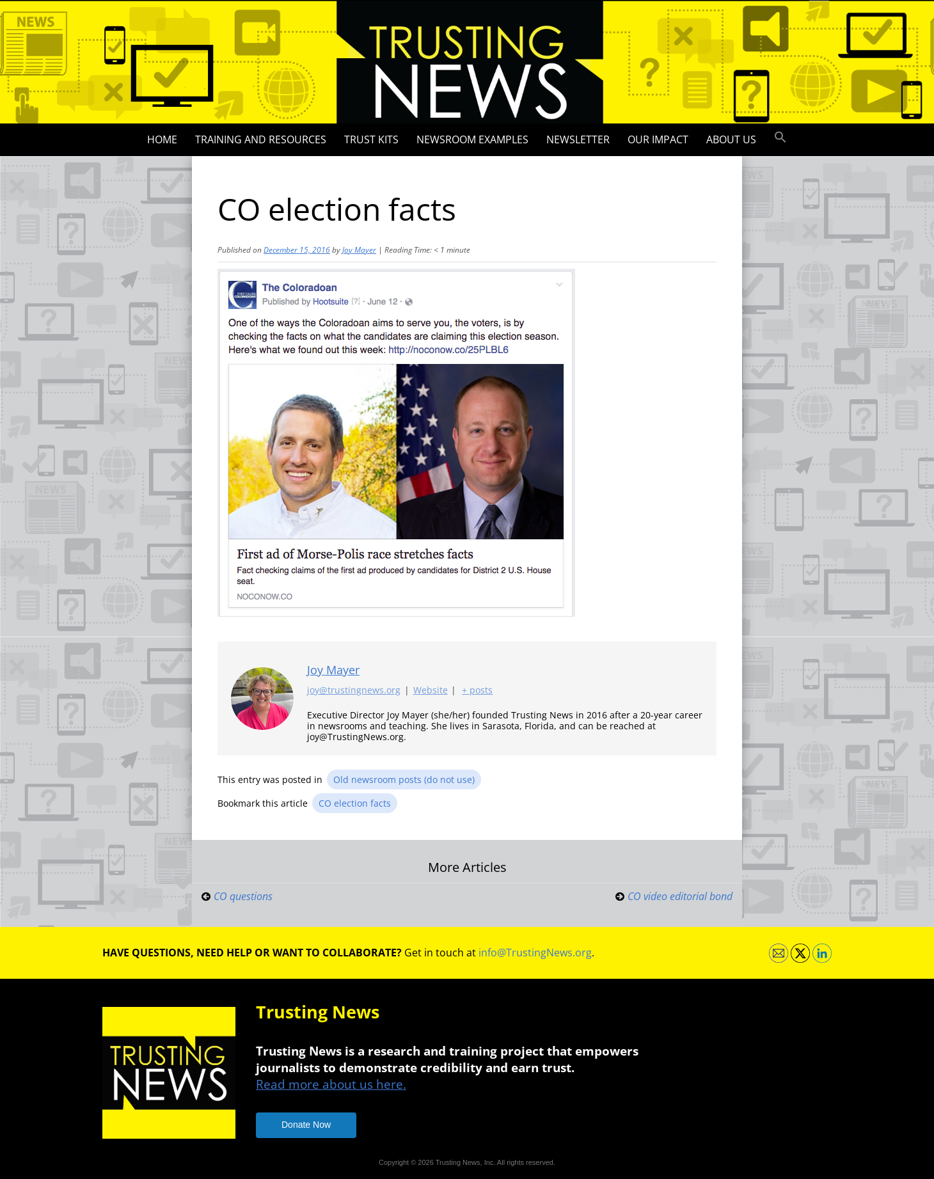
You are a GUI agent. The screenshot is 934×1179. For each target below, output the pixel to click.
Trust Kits (371, 139)
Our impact (658, 139)
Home (162, 139)
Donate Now (306, 1125)
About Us (731, 139)
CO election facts (355, 803)
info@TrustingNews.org (535, 953)
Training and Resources (260, 139)
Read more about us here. (331, 1084)
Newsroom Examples (472, 139)
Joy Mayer (359, 249)
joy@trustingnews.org (353, 690)
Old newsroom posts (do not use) (404, 779)
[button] (780, 138)
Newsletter (578, 139)
